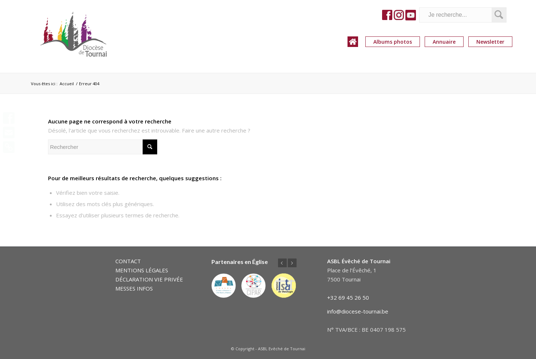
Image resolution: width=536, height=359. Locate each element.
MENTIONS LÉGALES (141, 270)
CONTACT (128, 261)
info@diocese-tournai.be (357, 311)
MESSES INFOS (134, 288)
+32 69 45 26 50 (348, 297)
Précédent (282, 263)
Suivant (292, 263)
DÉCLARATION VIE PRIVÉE (149, 279)
